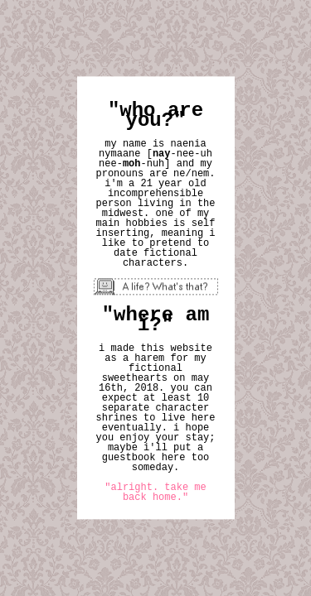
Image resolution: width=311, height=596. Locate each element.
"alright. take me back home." (155, 493)
